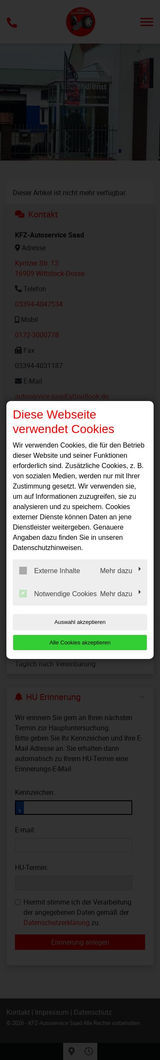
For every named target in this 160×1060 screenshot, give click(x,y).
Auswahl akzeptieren (80, 622)
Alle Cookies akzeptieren (80, 642)
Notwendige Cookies (58, 593)
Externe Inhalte (49, 570)
